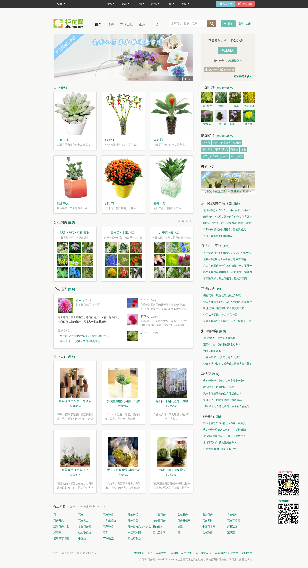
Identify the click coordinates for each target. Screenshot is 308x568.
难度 (185, 3)
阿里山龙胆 (235, 125)
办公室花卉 (159, 520)
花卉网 (69, 23)
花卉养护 (207, 520)
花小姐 (144, 332)
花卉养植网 (233, 520)
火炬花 (158, 140)
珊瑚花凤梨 (221, 149)
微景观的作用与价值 (75, 470)
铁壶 (180, 526)
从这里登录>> (234, 60)
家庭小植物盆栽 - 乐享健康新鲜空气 (228, 191)
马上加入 (228, 50)
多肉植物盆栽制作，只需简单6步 (123, 401)
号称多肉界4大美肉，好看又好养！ (222, 357)
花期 (170, 3)
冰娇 (204, 156)
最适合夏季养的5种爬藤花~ (217, 235)
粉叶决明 (225, 142)
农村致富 (207, 532)
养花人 (144, 316)
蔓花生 (249, 124)
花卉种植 (108, 514)
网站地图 (139, 553)
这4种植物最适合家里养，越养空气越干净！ (224, 260)
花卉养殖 (133, 520)
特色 (110, 3)
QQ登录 (213, 69)
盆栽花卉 (183, 514)
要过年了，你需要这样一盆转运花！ (222, 399)
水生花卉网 (84, 526)
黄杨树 (234, 149)
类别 (125, 3)
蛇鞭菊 (207, 124)
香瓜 (233, 156)
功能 (140, 3)
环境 (155, 3)
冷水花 (206, 142)
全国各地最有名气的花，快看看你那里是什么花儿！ (226, 302)
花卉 (110, 24)
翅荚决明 (249, 105)
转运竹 (109, 140)
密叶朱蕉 (160, 203)
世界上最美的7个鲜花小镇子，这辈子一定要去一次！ (226, 322)
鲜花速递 (232, 526)
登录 (241, 23)
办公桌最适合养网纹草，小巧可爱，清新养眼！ (226, 273)
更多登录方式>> (243, 76)
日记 (154, 24)
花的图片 (158, 526)
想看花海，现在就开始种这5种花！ (222, 295)
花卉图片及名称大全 (139, 526)
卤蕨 (221, 105)
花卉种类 (58, 520)
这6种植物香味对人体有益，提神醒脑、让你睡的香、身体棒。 (226, 430)
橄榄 (243, 149)
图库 (142, 24)
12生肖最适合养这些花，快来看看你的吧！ (226, 406)
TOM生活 (108, 538)
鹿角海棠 (63, 203)
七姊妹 (237, 142)
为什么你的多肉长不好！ (216, 350)
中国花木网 (208, 526)
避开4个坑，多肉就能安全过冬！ (221, 344)
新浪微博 (229, 69)
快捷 (61, 3)
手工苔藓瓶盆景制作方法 (123, 470)
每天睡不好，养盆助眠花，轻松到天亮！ (225, 278)
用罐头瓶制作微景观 (171, 470)
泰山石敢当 (134, 538)
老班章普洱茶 (61, 538)
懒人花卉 (207, 514)
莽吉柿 (214, 156)
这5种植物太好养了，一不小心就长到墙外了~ (226, 211)
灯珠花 (109, 203)
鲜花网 (57, 532)
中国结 (82, 538)
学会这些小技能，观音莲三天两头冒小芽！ (226, 363)
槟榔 (240, 156)
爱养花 (79, 300)
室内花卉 (206, 553)
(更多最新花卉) (224, 136)
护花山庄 (126, 24)
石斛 (105, 532)
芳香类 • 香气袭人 (171, 232)
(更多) (71, 222)
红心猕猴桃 (84, 532)
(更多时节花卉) (224, 88)
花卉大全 (83, 520)
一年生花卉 (159, 514)
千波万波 (221, 124)
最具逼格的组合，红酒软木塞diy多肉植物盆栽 (75, 401)
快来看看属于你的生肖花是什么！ (221, 393)
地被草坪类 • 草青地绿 (74, 232)
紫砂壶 (231, 532)
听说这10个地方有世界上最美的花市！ (224, 308)
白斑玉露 (63, 140)
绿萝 (215, 142)
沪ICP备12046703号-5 (83, 553)
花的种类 (133, 514)
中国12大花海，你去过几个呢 (219, 314)
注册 (248, 23)
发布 (230, 23)
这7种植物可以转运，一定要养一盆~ (223, 380)
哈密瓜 (224, 156)
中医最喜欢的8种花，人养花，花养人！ (224, 423)
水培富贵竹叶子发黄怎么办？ (219, 442)
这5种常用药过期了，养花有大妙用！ (223, 436)
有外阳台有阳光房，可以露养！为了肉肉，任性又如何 (171, 401)
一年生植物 (109, 520)
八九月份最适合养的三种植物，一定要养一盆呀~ (226, 266)
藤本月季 (207, 149)
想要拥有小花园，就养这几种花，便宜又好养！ (226, 217)
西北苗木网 (159, 532)
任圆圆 (144, 300)
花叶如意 (207, 105)
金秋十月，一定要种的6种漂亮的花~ (80, 341)
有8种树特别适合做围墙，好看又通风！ (224, 229)
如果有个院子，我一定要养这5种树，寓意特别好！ (226, 224)
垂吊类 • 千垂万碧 (122, 232)
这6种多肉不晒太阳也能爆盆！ (219, 338)
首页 (98, 24)
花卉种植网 (184, 520)
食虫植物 (232, 514)
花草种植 (108, 526)
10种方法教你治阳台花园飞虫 (219, 448)
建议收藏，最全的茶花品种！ (219, 387)
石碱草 (235, 105)
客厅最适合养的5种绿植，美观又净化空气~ (84, 335)
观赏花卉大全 (61, 526)
